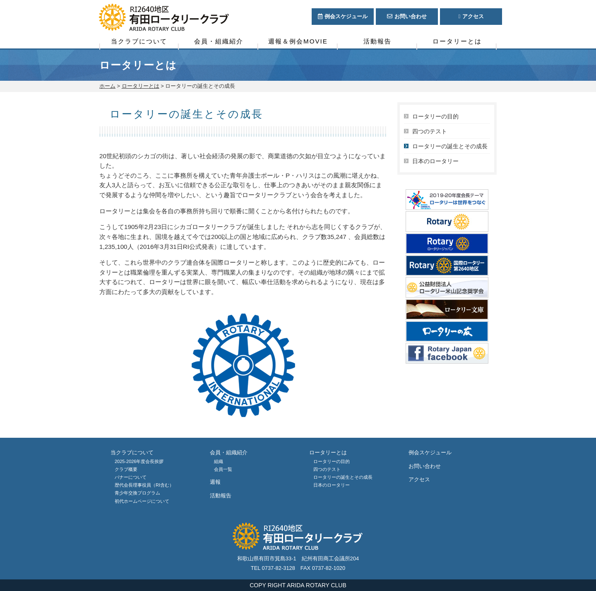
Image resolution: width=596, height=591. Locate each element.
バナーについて (131, 477)
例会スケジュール (430, 452)
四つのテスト (429, 131)
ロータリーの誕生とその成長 (450, 146)
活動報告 (377, 41)
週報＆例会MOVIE (298, 41)
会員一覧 (223, 469)
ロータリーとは (457, 41)
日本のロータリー (435, 161)
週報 (215, 482)
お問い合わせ (425, 466)
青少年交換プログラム (137, 492)
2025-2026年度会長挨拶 (139, 461)
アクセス (419, 479)
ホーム (107, 86)
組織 (218, 461)
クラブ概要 (126, 469)
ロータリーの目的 (435, 116)
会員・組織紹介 (218, 41)
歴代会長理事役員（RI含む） (144, 484)
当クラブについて (139, 41)
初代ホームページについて (142, 501)
